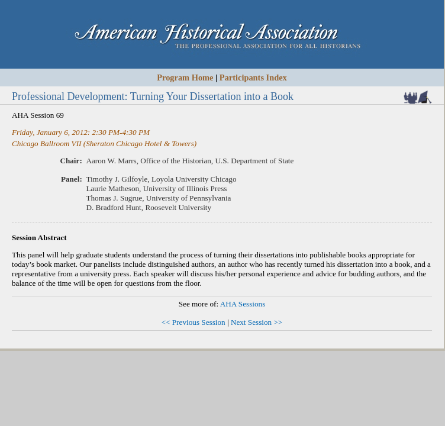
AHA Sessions (243, 303)
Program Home (185, 77)
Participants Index (253, 77)
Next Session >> (256, 322)
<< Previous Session (193, 322)
